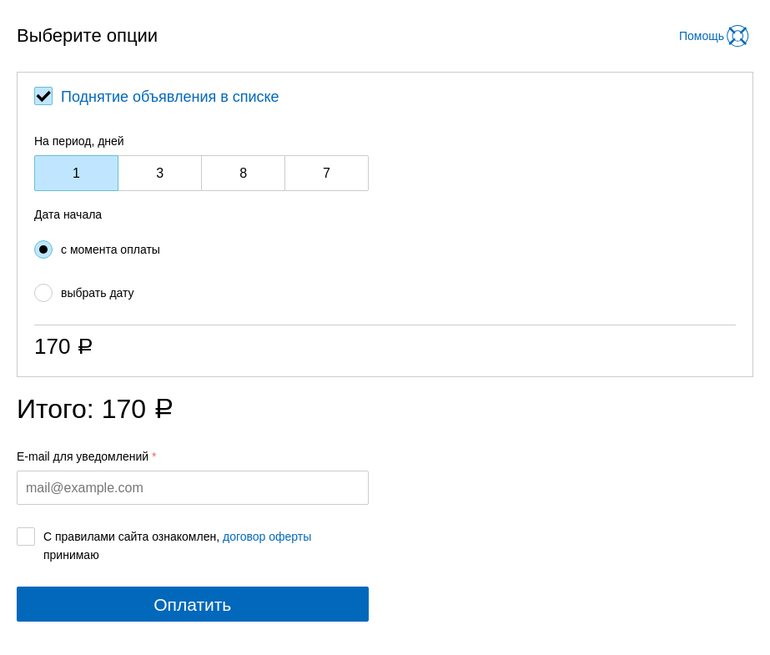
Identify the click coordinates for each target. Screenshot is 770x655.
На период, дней (79, 141)
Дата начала (68, 214)
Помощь (701, 36)
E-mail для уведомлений (82, 456)
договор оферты (267, 536)
